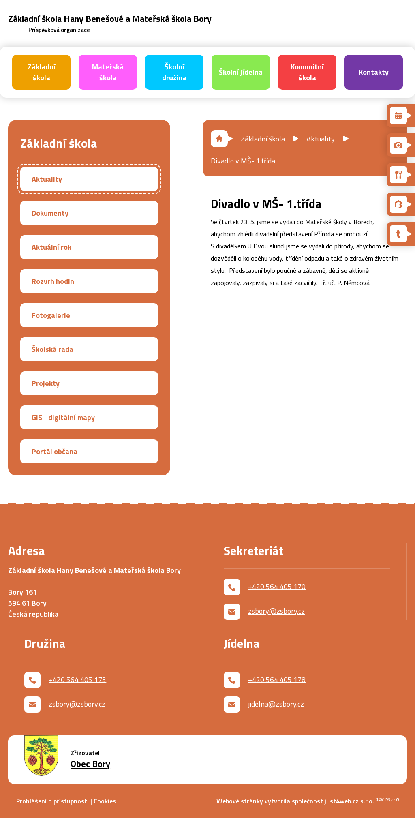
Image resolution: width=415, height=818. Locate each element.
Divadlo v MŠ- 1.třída (243, 160)
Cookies (105, 801)
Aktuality (320, 138)
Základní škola (263, 138)
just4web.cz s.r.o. (349, 801)
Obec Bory (90, 764)
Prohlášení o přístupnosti (52, 801)
